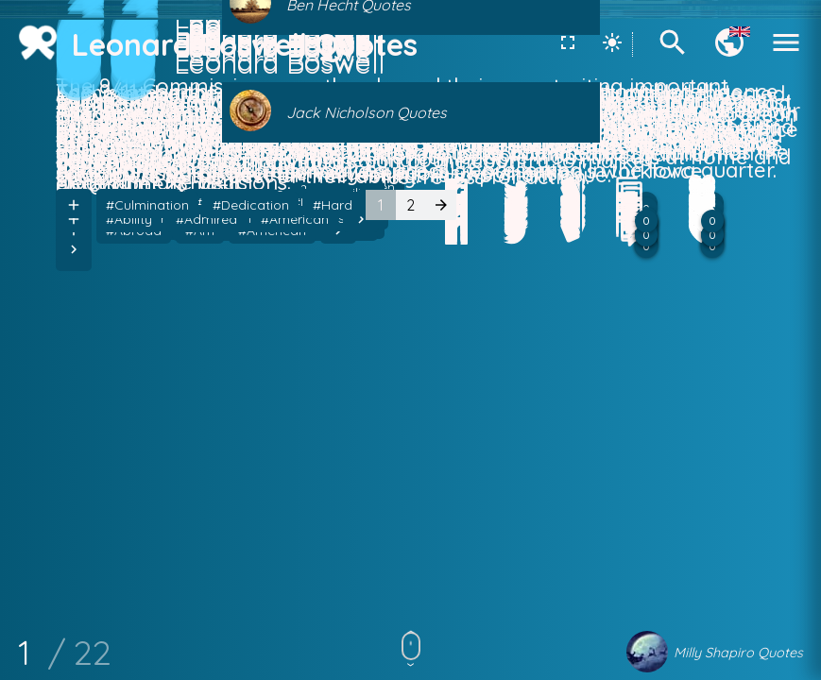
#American (140, 527)
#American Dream (254, 527)
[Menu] (786, 53)
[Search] (673, 53)
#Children (365, 527)
